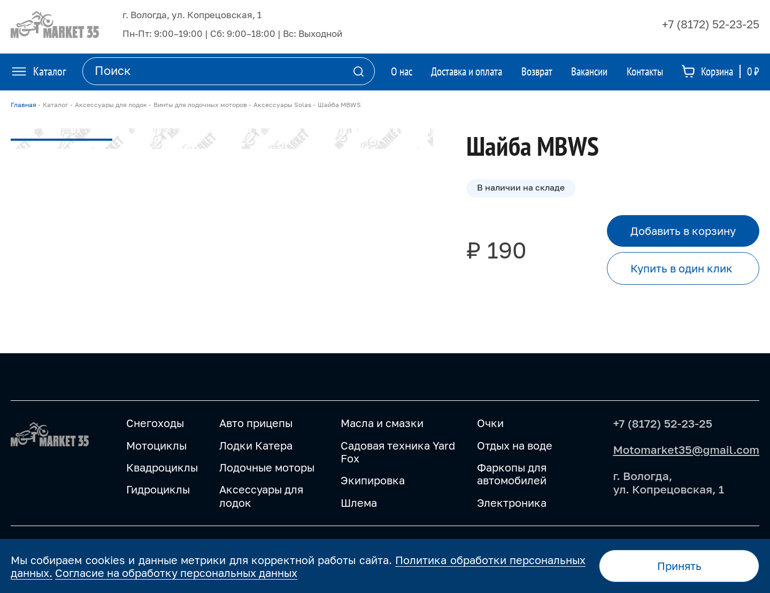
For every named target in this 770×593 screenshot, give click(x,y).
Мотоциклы (156, 445)
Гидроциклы (158, 489)
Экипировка (373, 480)
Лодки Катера (255, 445)
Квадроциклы (162, 467)
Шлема (359, 503)
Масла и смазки (382, 423)
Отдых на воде (514, 445)
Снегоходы (155, 423)
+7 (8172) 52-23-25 (710, 24)
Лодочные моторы (266, 467)
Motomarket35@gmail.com (686, 450)
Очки (490, 423)
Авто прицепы (255, 423)
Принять (679, 565)
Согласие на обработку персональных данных (176, 572)
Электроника (511, 503)
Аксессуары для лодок (261, 495)
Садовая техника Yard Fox (398, 452)
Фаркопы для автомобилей (511, 473)
